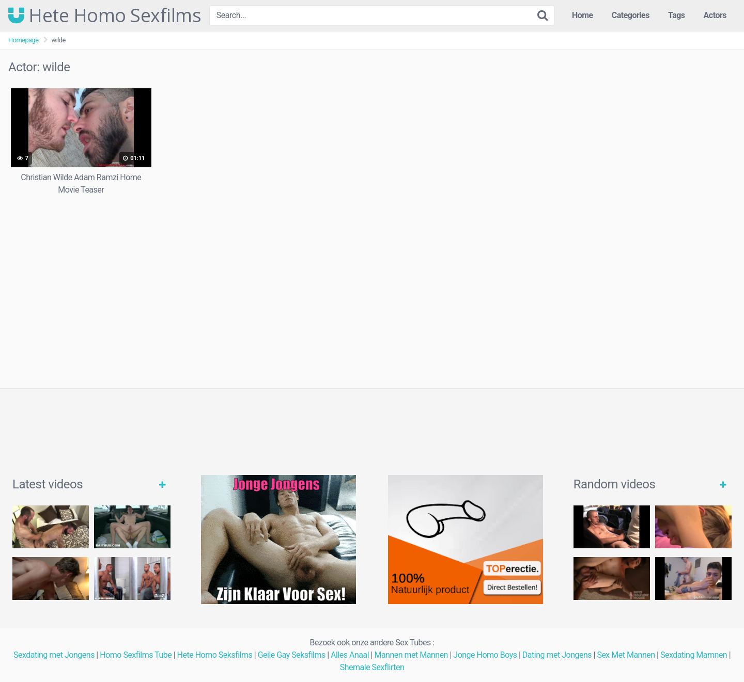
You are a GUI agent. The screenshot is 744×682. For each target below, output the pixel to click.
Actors (715, 15)
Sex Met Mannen (626, 655)
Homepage (23, 40)
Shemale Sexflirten (372, 667)
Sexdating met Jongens (54, 655)
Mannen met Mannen (411, 655)
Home (582, 15)
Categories (630, 15)
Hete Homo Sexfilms (104, 15)
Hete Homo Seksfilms (215, 655)
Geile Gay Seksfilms (292, 655)
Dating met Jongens (557, 655)
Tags (676, 15)
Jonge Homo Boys (485, 655)
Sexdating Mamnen (693, 655)
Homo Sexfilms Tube (136, 655)
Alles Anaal (350, 655)
